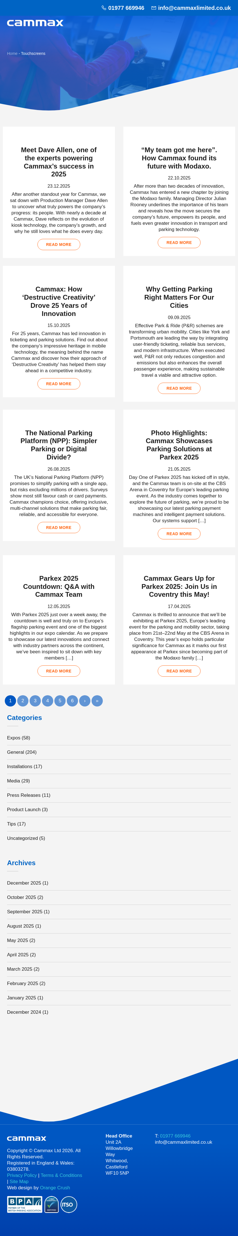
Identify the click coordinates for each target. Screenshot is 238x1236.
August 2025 (20, 926)
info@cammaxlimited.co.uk (194, 8)
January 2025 (21, 998)
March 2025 (19, 969)
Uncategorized (22, 838)
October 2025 (21, 897)
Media (13, 781)
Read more (59, 244)
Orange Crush (55, 1187)
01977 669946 (126, 8)
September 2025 (25, 911)
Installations (19, 766)
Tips (11, 824)
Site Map (19, 1181)
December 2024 (24, 1012)
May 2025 (17, 940)
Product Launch (24, 809)
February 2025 (22, 983)
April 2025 (18, 954)
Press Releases (24, 795)
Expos (13, 738)
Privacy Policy (22, 1175)
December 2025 (24, 883)
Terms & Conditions (61, 1175)
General (15, 752)
